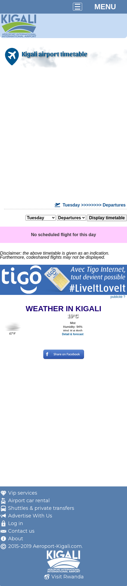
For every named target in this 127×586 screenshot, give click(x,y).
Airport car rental (29, 501)
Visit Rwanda (67, 577)
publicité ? (117, 297)
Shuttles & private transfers (41, 508)
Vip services (22, 493)
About (15, 539)
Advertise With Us (30, 516)
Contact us (21, 531)
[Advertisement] (63, 135)
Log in (15, 523)
